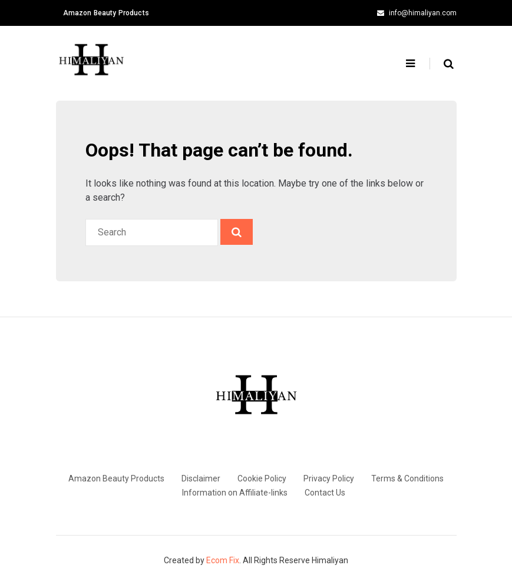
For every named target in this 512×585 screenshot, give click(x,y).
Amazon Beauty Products (106, 13)
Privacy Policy (328, 478)
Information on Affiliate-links (235, 492)
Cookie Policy (261, 478)
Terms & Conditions (407, 478)
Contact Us (325, 492)
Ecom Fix (222, 560)
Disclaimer (200, 478)
